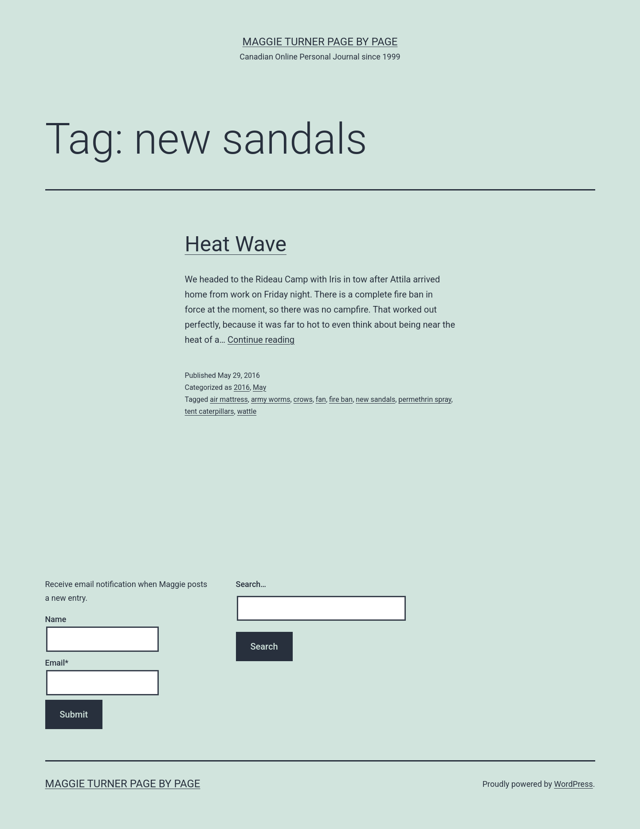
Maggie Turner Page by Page (320, 42)
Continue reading (261, 339)
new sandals (375, 399)
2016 (242, 387)
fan (321, 399)
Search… (251, 584)
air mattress (228, 399)
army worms (271, 399)
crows (303, 399)
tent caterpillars (209, 411)
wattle (247, 411)
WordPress (573, 784)
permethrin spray (424, 399)
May (259, 387)
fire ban (341, 399)
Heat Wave (236, 244)
